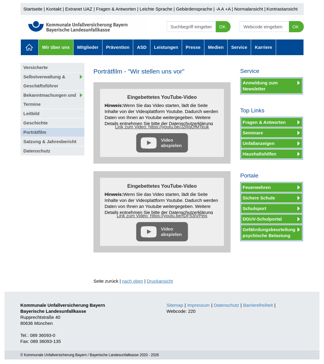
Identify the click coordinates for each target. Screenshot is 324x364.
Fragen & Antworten (116, 8)
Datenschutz (37, 150)
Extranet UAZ (78, 8)
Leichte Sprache (156, 8)
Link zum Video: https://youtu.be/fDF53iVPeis (162, 215)
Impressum (198, 305)
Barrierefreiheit (258, 305)
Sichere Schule (259, 197)
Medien (216, 47)
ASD (141, 47)
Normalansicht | (250, 8)
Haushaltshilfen (259, 153)
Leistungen (166, 47)
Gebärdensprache (194, 8)
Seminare (253, 132)
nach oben (132, 281)
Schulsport (254, 208)
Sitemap (175, 305)
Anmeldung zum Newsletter (260, 85)
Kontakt (53, 8)
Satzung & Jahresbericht (50, 141)
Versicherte (36, 67)
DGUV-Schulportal (262, 218)
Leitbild (31, 113)
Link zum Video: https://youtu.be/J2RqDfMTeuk (162, 126)
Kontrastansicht (281, 8)
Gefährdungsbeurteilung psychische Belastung (269, 232)
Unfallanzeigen (259, 143)
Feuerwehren (257, 187)
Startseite (33, 8)
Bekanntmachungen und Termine (50, 100)
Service (239, 47)
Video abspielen (171, 142)
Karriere (263, 47)
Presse (193, 47)
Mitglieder (88, 47)
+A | (228, 8)
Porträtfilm (35, 132)
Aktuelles (29, 47)
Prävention (118, 47)
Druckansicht (160, 281)
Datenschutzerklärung (191, 123)
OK (222, 26)
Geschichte (36, 122)
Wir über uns (56, 47)
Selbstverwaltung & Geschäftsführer (44, 81)
